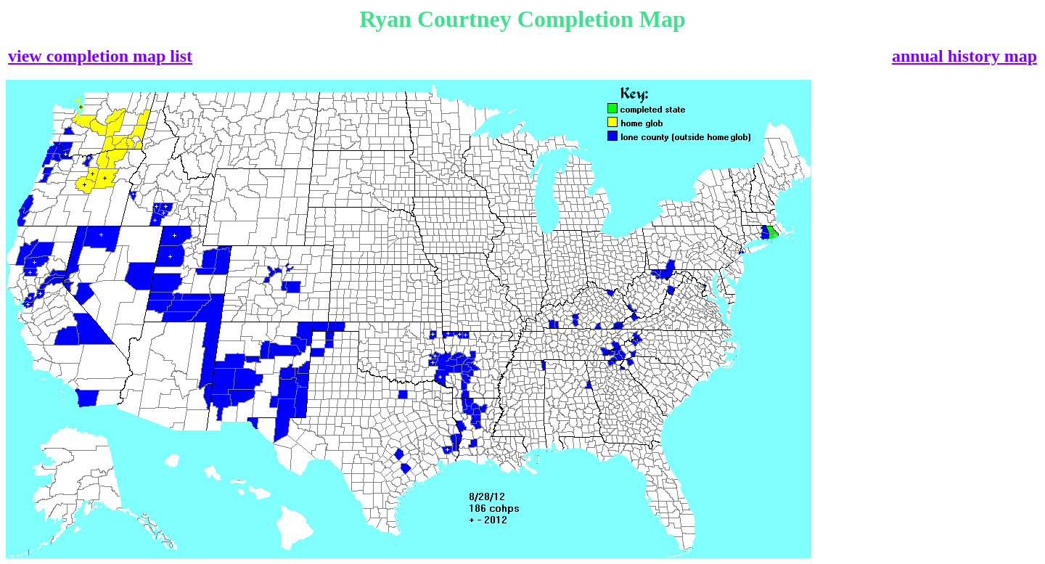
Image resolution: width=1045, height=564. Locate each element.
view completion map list (100, 55)
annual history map (964, 55)
